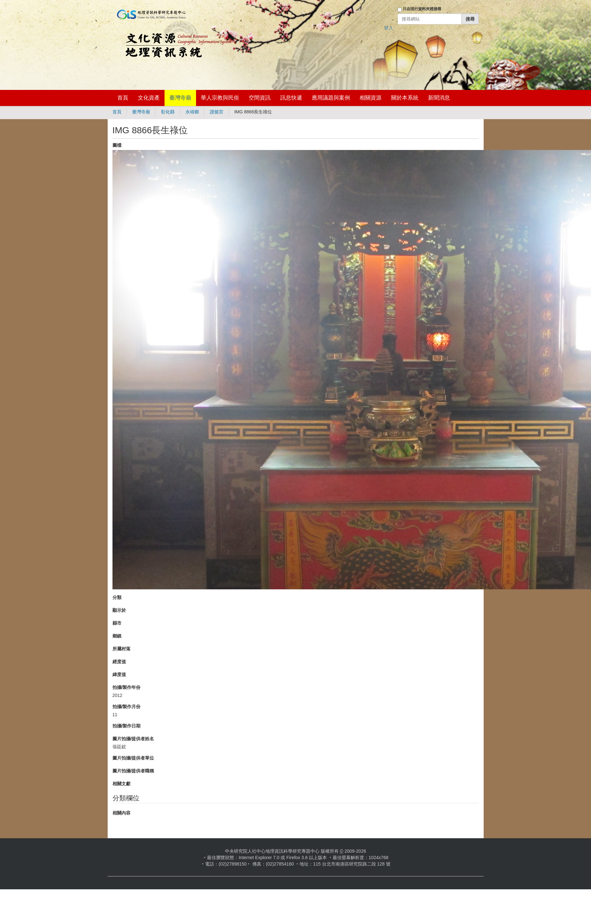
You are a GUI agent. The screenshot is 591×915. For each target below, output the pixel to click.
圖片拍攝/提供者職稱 (133, 770)
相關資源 (370, 98)
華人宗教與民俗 (220, 98)
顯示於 (119, 610)
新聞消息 (439, 98)
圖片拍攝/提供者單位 (133, 758)
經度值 (119, 661)
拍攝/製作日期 (126, 725)
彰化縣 (168, 111)
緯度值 (119, 674)
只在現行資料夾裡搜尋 (422, 9)
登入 (388, 28)
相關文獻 (121, 783)
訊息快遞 (291, 98)
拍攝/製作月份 (126, 706)
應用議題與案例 (331, 98)
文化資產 (149, 98)
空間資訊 (260, 98)
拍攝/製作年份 (126, 687)
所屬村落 (121, 648)
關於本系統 (404, 98)
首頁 (122, 98)
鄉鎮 (116, 635)
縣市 (116, 623)
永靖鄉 (192, 111)
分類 (116, 597)
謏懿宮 (216, 111)
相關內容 (121, 812)
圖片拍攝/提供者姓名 (133, 738)
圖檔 (116, 145)
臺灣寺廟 (180, 98)
